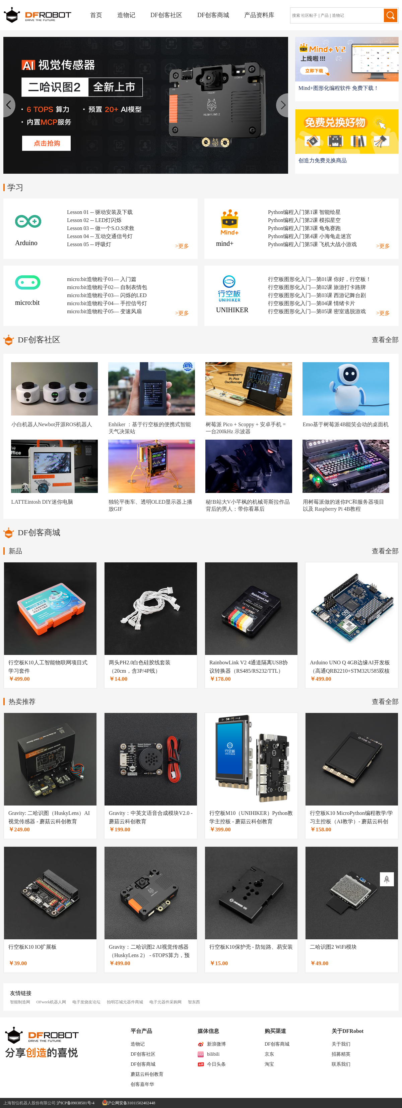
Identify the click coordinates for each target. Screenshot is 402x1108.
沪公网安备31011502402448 (128, 1103)
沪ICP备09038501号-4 (75, 1103)
